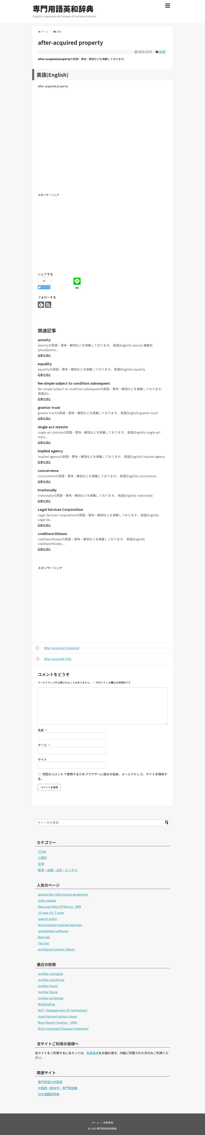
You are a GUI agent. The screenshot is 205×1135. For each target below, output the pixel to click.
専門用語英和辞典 (63, 8)
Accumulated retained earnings (60, 924)
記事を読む (44, 355)
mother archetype (50, 998)
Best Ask (44, 937)
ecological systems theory (56, 949)
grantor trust (49, 407)
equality (45, 363)
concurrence (48, 470)
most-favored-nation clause (57, 1016)
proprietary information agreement (63, 894)
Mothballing (46, 1004)
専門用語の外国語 (50, 1082)
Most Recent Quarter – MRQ (57, 1022)
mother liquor (48, 985)
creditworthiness (52, 533)
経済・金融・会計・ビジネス (58, 870)
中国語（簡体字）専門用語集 (58, 1088)
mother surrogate (50, 973)
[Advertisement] (102, 143)
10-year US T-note (51, 912)
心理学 (42, 857)
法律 (162, 51)
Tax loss (43, 943)
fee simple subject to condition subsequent (74, 383)
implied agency (50, 450)
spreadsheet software (53, 931)
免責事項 (92, 1053)
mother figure (48, 992)
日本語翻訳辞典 (48, 1094)
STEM (42, 851)
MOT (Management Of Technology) (62, 1010)
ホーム (95, 1122)
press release (47, 900)
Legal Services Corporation (60, 509)
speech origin (47, 918)
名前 (43, 730)
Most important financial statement (63, 1028)
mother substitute (51, 979)
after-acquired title (53, 659)
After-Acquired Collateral (57, 648)
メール (44, 744)
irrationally (47, 489)
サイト (42, 759)
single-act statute (53, 426)
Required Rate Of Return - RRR (59, 906)
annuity (44, 339)
